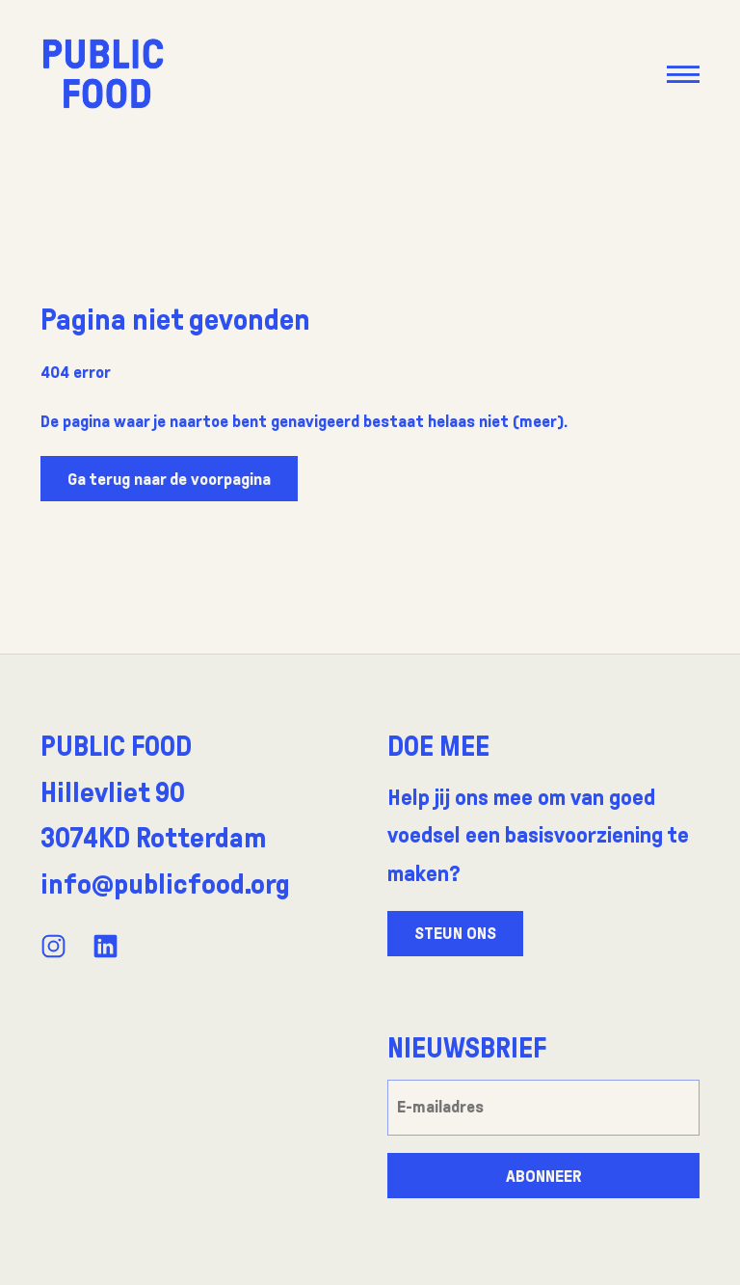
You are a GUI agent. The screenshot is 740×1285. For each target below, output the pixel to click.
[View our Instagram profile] (53, 946)
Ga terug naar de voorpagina (169, 479)
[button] (682, 74)
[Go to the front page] (103, 73)
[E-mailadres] (543, 1108)
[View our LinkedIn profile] (105, 946)
